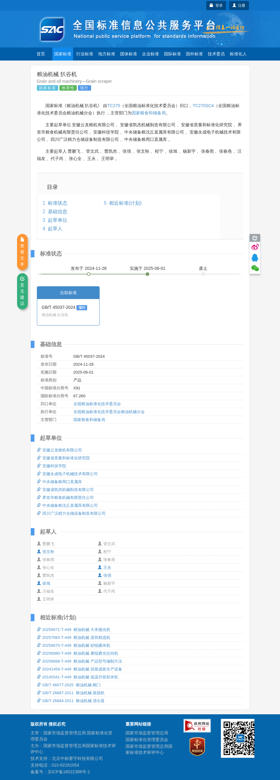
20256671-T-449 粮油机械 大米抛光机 (73, 629)
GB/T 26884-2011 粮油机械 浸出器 (71, 700)
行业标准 (84, 53)
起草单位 (57, 220)
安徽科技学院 (51, 466)
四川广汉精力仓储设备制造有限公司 (71, 513)
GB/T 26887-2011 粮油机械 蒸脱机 (71, 693)
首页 (41, 53)
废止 (203, 268)
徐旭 (43, 583)
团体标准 (128, 53)
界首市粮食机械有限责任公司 (65, 497)
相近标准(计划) (125, 203)
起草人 (55, 228)
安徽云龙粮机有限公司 (59, 450)
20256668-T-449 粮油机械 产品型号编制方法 (79, 661)
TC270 (113, 105)
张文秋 (45, 551)
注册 (239, 5)
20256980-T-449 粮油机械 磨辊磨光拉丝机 (77, 653)
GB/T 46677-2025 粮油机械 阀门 (69, 685)
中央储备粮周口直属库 (59, 481)
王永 (104, 567)
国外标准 (194, 53)
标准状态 (57, 203)
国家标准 (62, 53)
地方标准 (106, 53)
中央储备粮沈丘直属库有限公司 (67, 505)
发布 (89, 268)
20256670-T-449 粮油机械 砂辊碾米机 (73, 645)
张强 (104, 575)
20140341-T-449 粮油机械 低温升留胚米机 (77, 677)
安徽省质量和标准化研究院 (63, 458)
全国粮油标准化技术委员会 (97, 404)
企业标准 (150, 53)
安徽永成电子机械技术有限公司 (67, 474)
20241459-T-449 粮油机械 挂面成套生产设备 (79, 669)
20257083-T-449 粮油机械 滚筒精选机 (73, 637)
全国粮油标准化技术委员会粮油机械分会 (109, 411)
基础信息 (57, 211)
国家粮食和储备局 (149, 112)
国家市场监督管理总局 (147, 732)
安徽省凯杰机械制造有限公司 (65, 489)
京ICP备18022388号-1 (69, 771)
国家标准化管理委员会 (147, 739)
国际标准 (172, 53)
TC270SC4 (203, 105)
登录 (216, 5)
